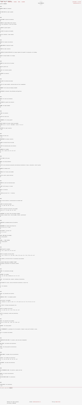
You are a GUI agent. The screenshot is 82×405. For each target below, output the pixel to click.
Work (2, 1)
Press (19, 1)
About (5, 1)
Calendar (23, 1)
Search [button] (11, 387)
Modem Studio (58, 401)
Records (15, 1)
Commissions (10, 1)
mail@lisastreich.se (77, 3)
